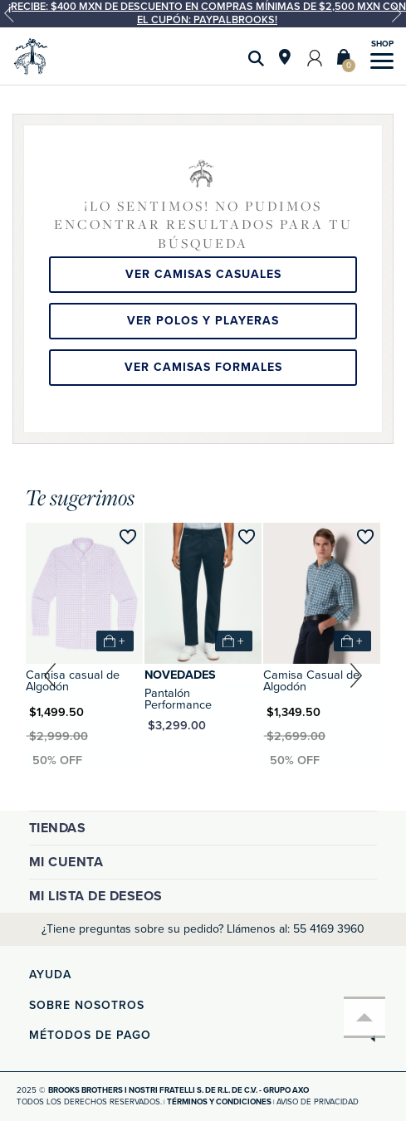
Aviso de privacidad (317, 1102)
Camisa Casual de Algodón (311, 681)
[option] (203, 13)
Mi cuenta (66, 862)
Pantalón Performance (178, 699)
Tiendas (57, 828)
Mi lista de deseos (96, 896)
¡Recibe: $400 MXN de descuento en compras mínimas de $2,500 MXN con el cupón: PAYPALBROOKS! (207, 13)
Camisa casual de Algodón (73, 681)
